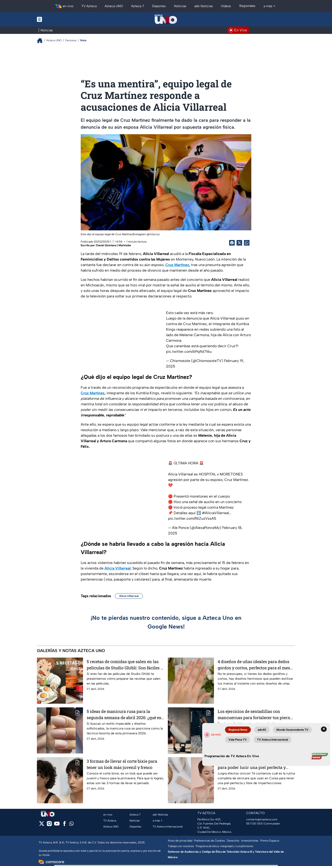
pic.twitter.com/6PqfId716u (189, 351)
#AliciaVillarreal (215, 513)
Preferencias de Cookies (209, 840)
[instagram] (49, 825)
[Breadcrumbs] (41, 40)
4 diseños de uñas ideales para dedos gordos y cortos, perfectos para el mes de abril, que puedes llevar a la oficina (254, 664)
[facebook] (64, 825)
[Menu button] (55, 19)
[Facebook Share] (232, 243)
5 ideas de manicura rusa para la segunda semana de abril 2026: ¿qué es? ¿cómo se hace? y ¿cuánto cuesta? (125, 714)
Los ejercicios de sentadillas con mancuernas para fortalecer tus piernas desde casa (256, 714)
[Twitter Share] (239, 243)
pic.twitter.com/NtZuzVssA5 (192, 518)
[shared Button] (246, 243)
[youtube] (57, 825)
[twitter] (41, 825)
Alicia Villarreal (129, 596)
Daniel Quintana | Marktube (113, 245)
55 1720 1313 (254, 823)
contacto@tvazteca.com (261, 819)
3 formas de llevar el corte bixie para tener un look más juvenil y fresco (122, 764)
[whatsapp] (71, 824)
